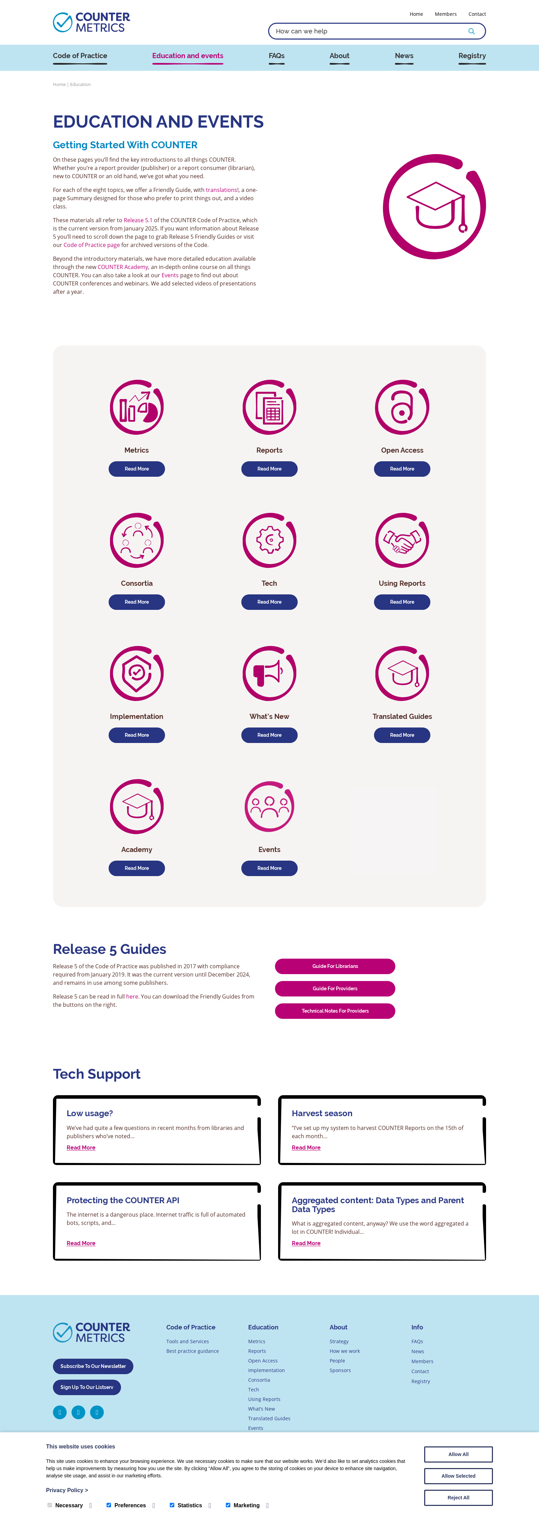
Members (446, 14)
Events (171, 275)
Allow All (459, 1454)
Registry (472, 56)
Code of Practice (80, 56)
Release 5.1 (138, 220)
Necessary (65, 1505)
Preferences (126, 1505)
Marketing (243, 1505)
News (404, 56)
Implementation (266, 1370)
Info (417, 1327)
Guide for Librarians (335, 966)
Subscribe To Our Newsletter (93, 1366)
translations (221, 190)
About (340, 56)
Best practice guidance (192, 1351)
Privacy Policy (67, 1490)
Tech (253, 1389)
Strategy (339, 1341)
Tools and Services (187, 1341)
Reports (257, 1351)
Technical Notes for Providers (335, 1011)
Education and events (187, 56)
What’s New (261, 1408)
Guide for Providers (335, 988)
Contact (477, 14)
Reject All (458, 1497)
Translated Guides (269, 1418)
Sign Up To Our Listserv (86, 1386)
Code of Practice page (92, 245)
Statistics (186, 1505)
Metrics (256, 1341)
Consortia (259, 1380)
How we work (345, 1351)
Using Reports (264, 1399)
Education (263, 1327)
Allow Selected (459, 1476)
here (132, 996)
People (337, 1360)
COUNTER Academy (123, 267)
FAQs (277, 56)
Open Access (263, 1360)
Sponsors (340, 1370)
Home (416, 14)
